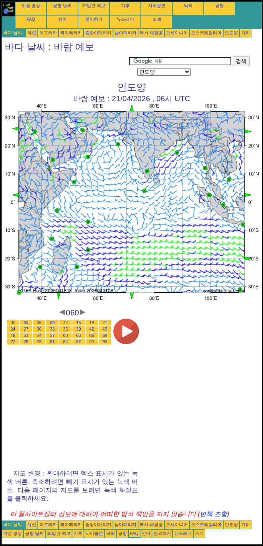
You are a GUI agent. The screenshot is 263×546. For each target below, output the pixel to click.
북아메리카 (71, 32)
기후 (125, 5)
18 (92, 322)
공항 (219, 5)
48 (13, 335)
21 (105, 322)
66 (92, 335)
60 (65, 335)
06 (39, 322)
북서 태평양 (151, 32)
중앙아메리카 (98, 32)
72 (13, 341)
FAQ (31, 19)
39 (78, 329)
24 (13, 329)
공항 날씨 (62, 5)
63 (78, 335)
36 (65, 329)
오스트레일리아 (206, 32)
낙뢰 (188, 5)
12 (65, 322)
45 (105, 329)
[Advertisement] (65, 66)
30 (39, 329)
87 (78, 341)
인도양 (231, 32)
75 (26, 341)
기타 (245, 32)
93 (105, 341)
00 (13, 322)
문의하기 (94, 19)
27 (26, 329)
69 (105, 335)
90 (92, 341)
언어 (62, 19)
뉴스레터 (125, 19)
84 (65, 341)
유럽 (31, 32)
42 (92, 329)
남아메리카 (125, 32)
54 (39, 335)
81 (52, 341)
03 (26, 322)
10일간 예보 (93, 5)
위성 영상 (30, 5)
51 (26, 335)
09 (52, 322)
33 (52, 329)
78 (39, 341)
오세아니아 (177, 32)
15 (78, 322)
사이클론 (157, 5)
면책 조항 (213, 514)
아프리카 (48, 32)
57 (52, 335)
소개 (156, 19)
